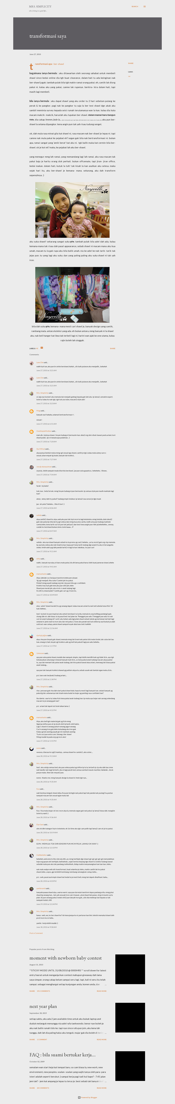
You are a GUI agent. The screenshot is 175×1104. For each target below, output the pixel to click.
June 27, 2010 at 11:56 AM (47, 628)
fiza (37, 789)
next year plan (43, 1006)
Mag (38, 410)
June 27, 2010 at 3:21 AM (46, 370)
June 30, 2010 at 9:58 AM (46, 927)
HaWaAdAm (41, 855)
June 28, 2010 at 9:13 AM (46, 756)
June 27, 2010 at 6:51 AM (46, 424)
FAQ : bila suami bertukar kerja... (62, 1054)
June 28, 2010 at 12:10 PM (47, 848)
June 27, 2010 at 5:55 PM (46, 741)
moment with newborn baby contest (65, 957)
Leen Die (39, 362)
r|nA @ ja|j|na (41, 635)
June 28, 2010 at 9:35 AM (46, 782)
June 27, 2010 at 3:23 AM (46, 403)
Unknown (40, 653)
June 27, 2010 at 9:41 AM (46, 567)
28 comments (43, 1088)
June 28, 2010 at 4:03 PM (46, 881)
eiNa (38, 559)
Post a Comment (36, 933)
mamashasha (41, 574)
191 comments (43, 991)
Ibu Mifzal (40, 449)
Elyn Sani (39, 824)
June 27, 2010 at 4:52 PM (46, 710)
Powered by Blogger (87, 1097)
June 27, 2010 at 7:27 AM (46, 459)
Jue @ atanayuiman (44, 466)
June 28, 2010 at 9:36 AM (46, 817)
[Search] (135, 6)
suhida (39, 515)
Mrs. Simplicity (40, 6)
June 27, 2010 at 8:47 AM (46, 531)
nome (38, 748)
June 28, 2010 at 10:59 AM (47, 832)
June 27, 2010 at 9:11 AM (46, 551)
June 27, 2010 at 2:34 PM (46, 679)
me (129, 76)
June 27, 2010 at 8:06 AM (46, 508)
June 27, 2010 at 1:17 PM (46, 646)
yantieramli (40, 888)
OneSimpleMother (43, 431)
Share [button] (130, 63)
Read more (102, 991)
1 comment (42, 1039)
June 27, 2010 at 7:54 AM (46, 474)
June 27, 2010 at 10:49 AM (47, 595)
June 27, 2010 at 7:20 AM (46, 441)
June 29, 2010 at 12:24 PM (47, 904)
